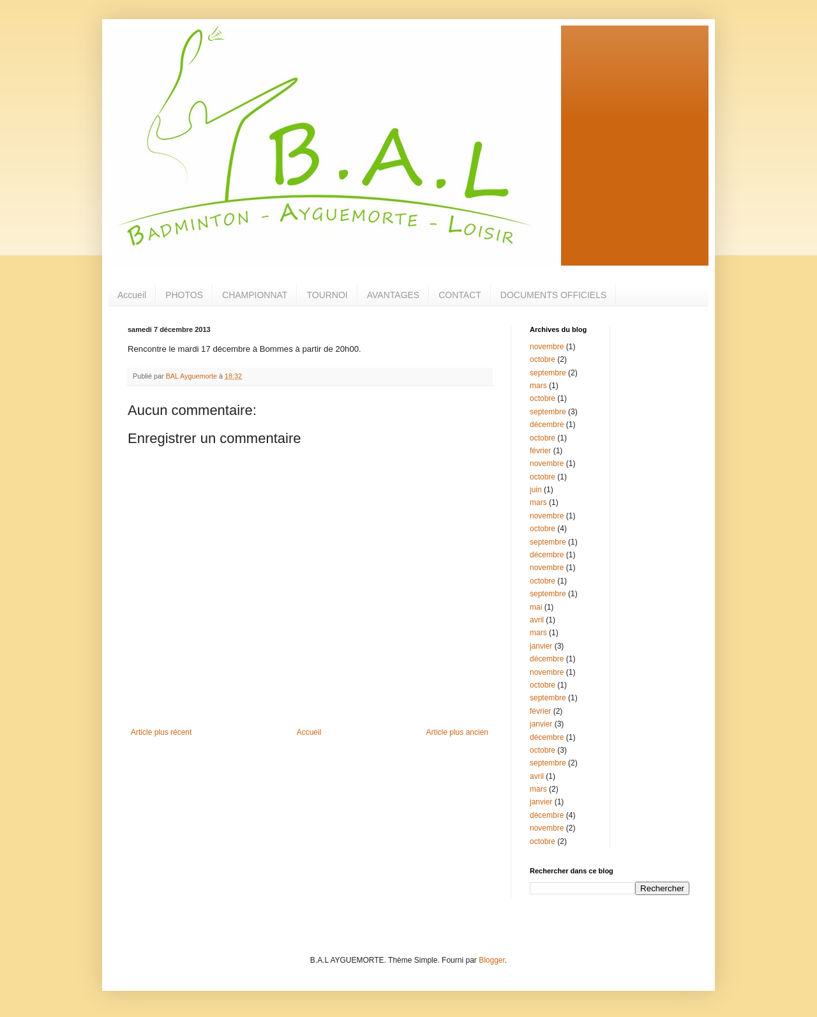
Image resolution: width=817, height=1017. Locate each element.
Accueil (131, 295)
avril (537, 619)
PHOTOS (184, 295)
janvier (541, 646)
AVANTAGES (393, 295)
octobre (542, 359)
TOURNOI (326, 295)
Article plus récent (161, 732)
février (540, 450)
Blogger (492, 960)
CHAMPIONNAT (254, 295)
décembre (547, 424)
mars (538, 385)
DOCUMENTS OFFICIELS (553, 295)
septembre (548, 372)
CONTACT (459, 295)
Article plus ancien (457, 732)
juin (536, 489)
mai (536, 607)
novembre (547, 346)
